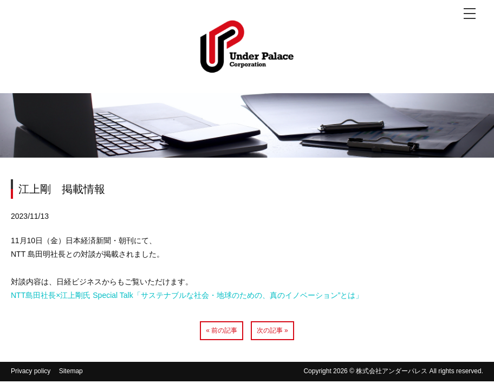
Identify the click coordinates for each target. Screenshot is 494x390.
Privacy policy (30, 371)
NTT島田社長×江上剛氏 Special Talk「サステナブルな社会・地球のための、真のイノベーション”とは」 (187, 295)
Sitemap (71, 371)
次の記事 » (272, 330)
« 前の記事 (221, 330)
